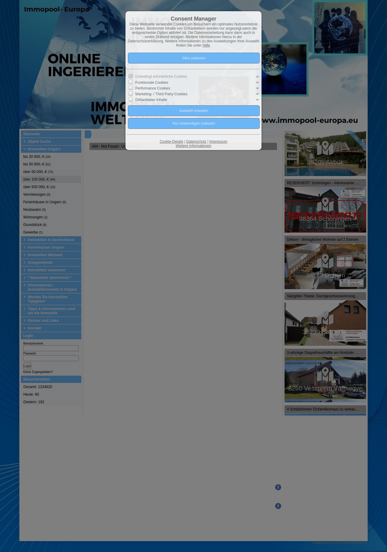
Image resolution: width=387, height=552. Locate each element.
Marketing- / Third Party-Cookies (161, 94)
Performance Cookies (152, 88)
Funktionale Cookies (151, 82)
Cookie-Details (171, 141)
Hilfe (206, 45)
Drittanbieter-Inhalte (151, 100)
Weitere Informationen (193, 146)
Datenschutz (196, 141)
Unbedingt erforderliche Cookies (161, 76)
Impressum (218, 141)
